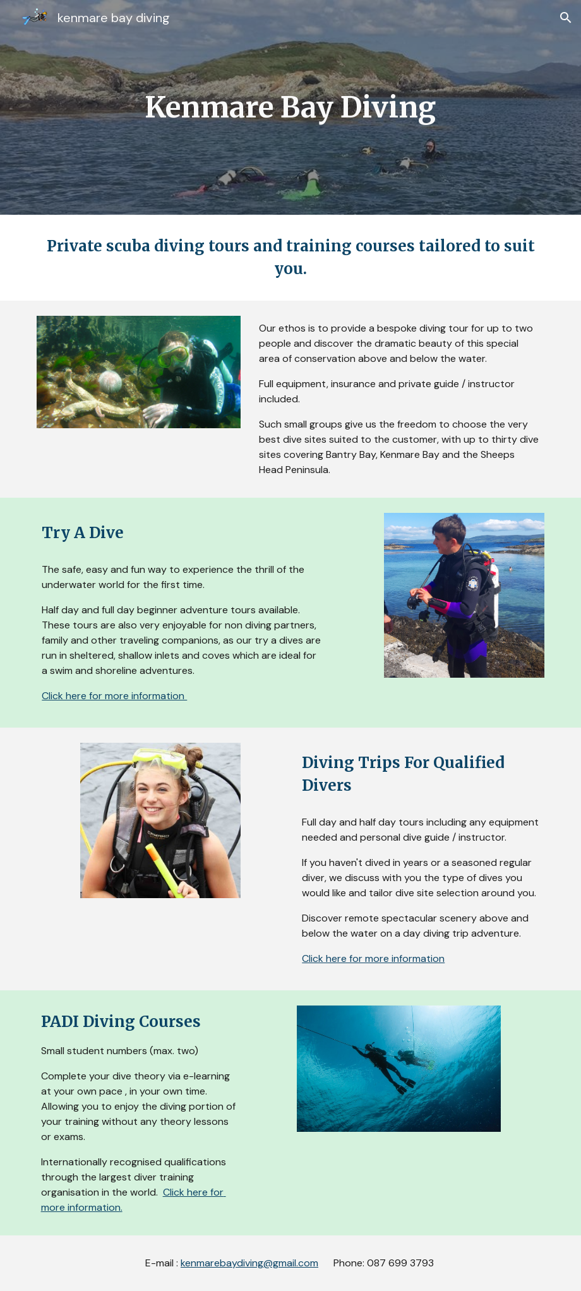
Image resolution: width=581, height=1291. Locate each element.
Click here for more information (114, 695)
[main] (291, 108)
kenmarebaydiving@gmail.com (249, 1263)
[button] (566, 18)
